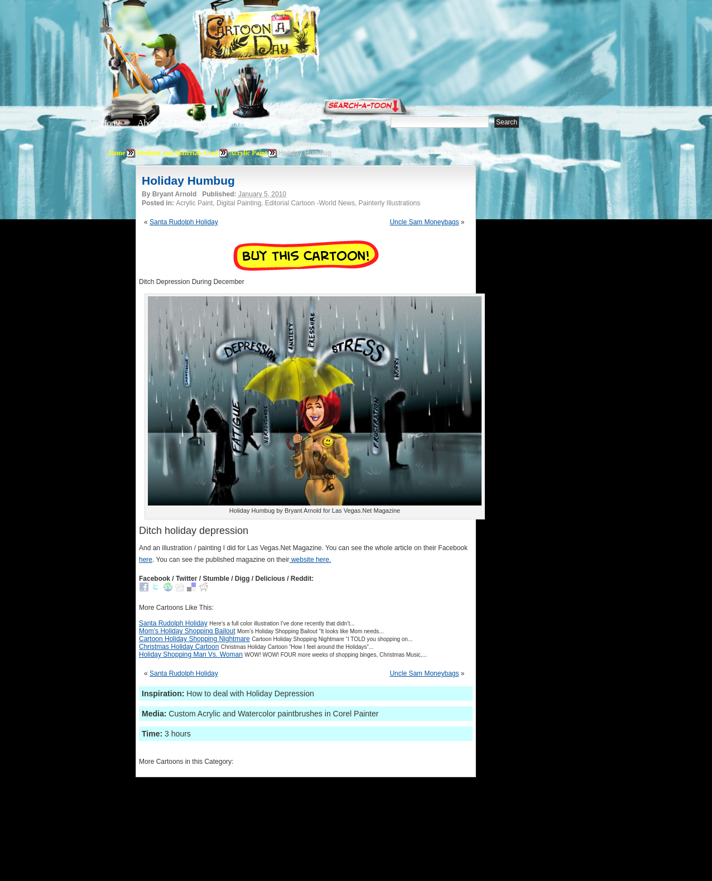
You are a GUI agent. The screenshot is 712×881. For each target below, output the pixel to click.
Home (111, 123)
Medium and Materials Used (177, 153)
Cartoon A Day (286, 37)
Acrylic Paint (248, 153)
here (145, 560)
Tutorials (235, 123)
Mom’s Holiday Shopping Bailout (187, 631)
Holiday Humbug (188, 180)
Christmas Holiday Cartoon (179, 647)
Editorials (189, 123)
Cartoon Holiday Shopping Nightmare (194, 639)
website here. (310, 560)
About (147, 123)
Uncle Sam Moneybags (424, 222)
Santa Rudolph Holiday (184, 222)
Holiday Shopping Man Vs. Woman (191, 654)
